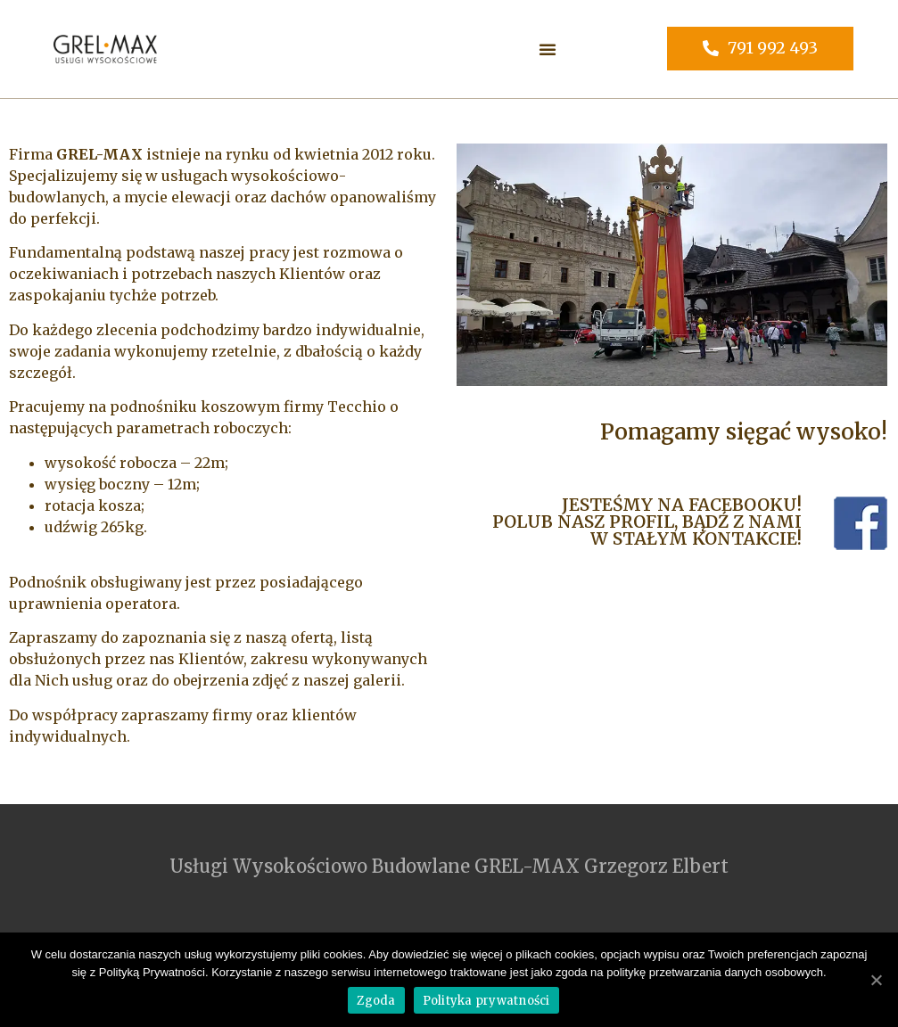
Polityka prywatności (486, 1000)
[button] (547, 49)
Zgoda (376, 1000)
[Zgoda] (876, 980)
